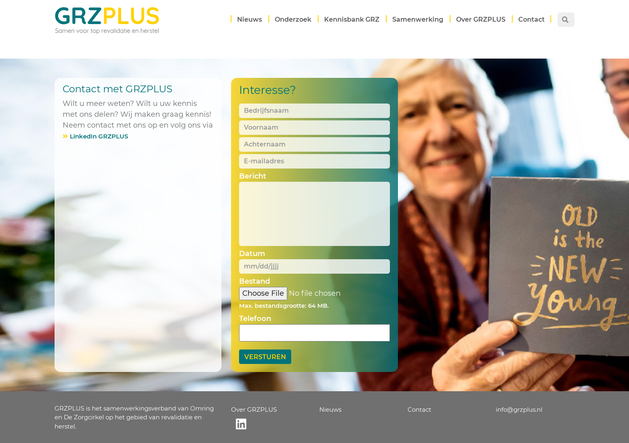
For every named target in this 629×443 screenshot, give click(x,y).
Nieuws (249, 19)
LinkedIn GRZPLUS (99, 136)
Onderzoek (293, 19)
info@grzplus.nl (519, 409)
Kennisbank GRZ (351, 19)
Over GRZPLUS (480, 19)
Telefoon (255, 318)
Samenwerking (417, 19)
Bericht (252, 176)
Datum (252, 253)
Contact (531, 19)
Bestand (254, 281)
